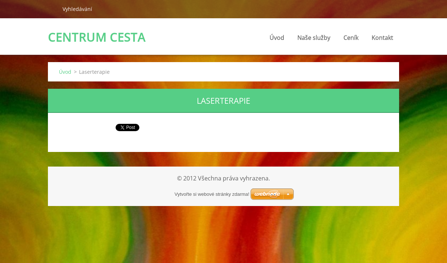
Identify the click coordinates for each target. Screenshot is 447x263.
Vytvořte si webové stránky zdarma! (211, 194)
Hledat (52, 8)
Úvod (277, 38)
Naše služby (313, 38)
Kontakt (382, 38)
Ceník (350, 38)
